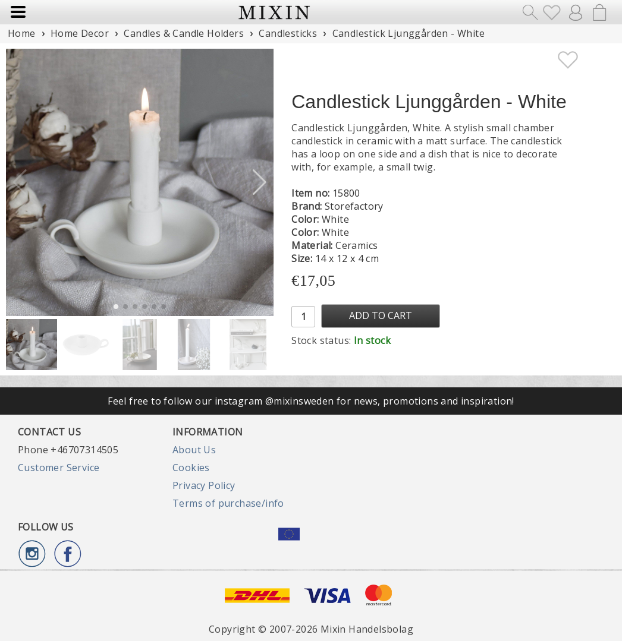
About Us (194, 449)
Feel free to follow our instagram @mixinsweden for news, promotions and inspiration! (311, 401)
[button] (260, 182)
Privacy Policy (203, 485)
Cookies (191, 467)
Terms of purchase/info (228, 503)
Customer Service (58, 467)
